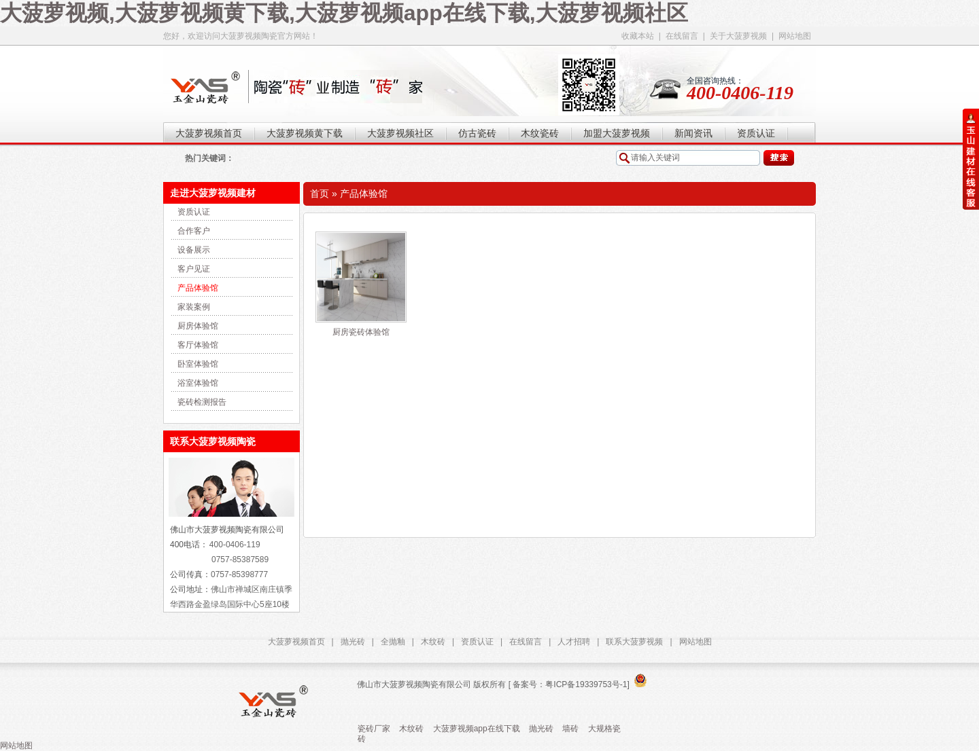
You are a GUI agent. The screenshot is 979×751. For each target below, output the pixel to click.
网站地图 (794, 36)
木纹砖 (433, 641)
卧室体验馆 (197, 364)
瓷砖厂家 (374, 728)
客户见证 (193, 269)
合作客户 (193, 231)
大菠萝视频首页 (296, 641)
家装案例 (193, 307)
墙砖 (570, 728)
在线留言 (682, 36)
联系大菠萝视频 (634, 641)
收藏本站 (637, 36)
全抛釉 (393, 641)
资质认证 (193, 212)
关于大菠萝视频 (738, 36)
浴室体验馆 (197, 383)
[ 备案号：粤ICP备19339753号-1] (567, 684)
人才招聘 (573, 641)
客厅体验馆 (197, 345)
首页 (319, 193)
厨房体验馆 (197, 326)
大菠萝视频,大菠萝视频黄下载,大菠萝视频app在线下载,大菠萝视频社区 (344, 13)
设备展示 (193, 250)
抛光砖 (353, 641)
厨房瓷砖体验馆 (361, 332)
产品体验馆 (197, 288)
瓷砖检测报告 (201, 402)
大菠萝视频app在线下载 (476, 728)
